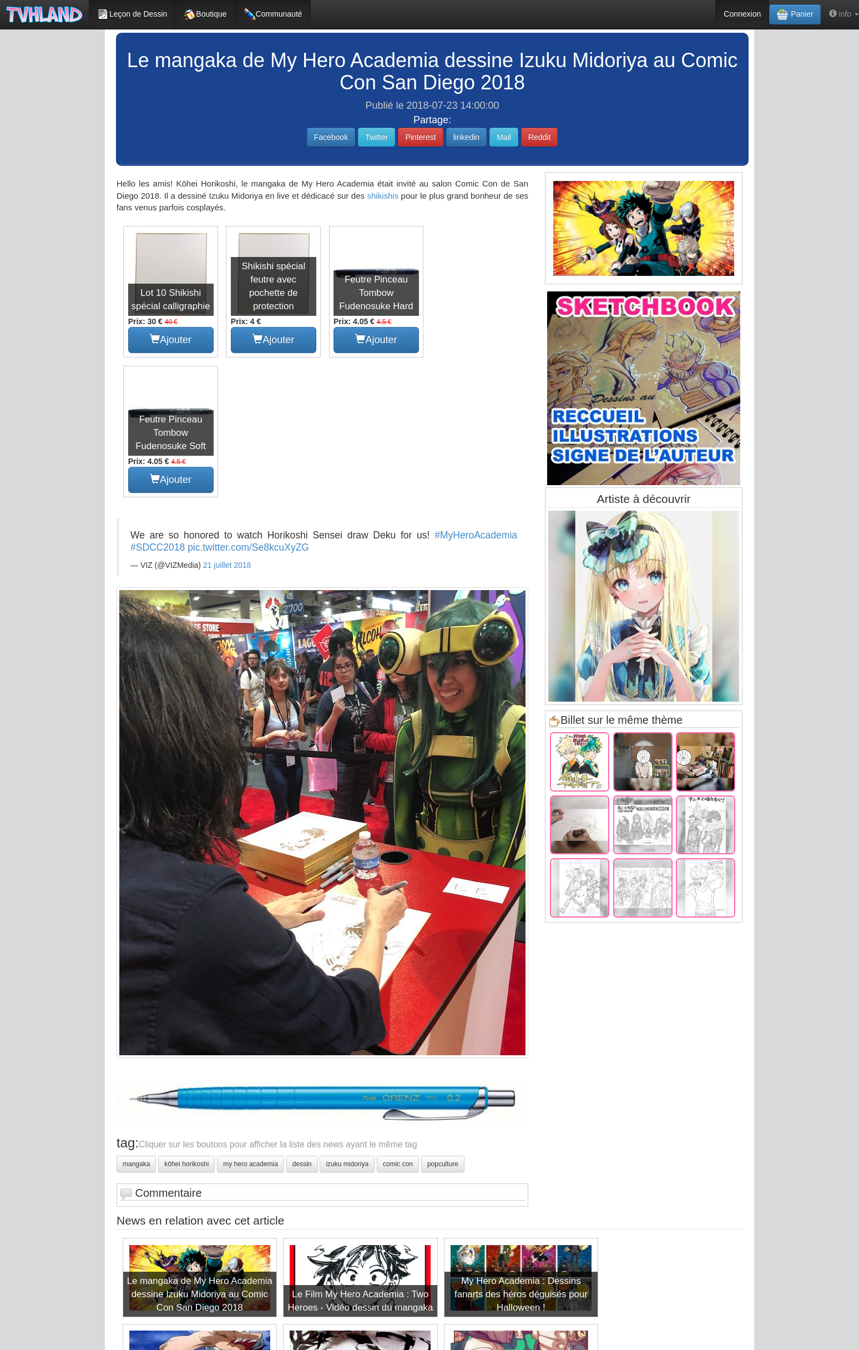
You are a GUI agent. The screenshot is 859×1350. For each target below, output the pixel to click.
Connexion (742, 13)
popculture (442, 1023)
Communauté (273, 14)
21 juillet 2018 (227, 423)
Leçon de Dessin (132, 14)
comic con (398, 1023)
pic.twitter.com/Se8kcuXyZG (248, 405)
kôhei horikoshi (186, 1023)
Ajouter (170, 338)
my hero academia (250, 1023)
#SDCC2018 (157, 405)
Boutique (205, 14)
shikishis (382, 195)
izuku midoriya (347, 1023)
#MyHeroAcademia (475, 393)
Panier (794, 14)
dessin (302, 1023)
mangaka (136, 1023)
